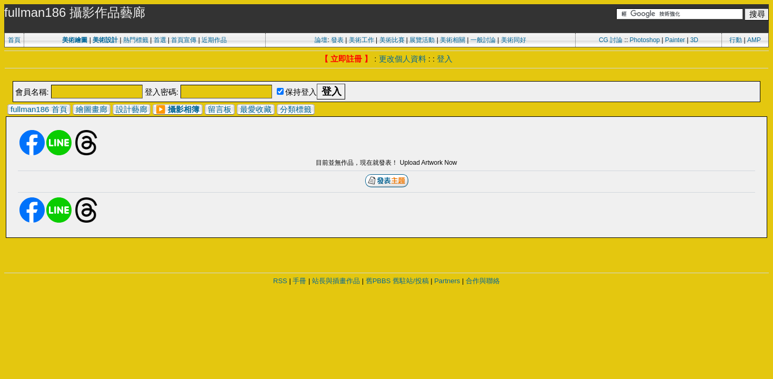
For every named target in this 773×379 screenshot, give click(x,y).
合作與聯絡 (483, 281)
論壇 (321, 40)
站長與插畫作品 (336, 281)
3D (694, 40)
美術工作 (361, 40)
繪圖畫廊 (91, 109)
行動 (735, 40)
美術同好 (513, 40)
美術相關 (452, 40)
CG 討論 (611, 40)
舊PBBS (378, 281)
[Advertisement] (387, 75)
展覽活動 (422, 40)
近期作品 (214, 40)
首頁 (14, 40)
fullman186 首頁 (39, 109)
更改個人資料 (402, 58)
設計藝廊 (131, 109)
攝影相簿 (183, 109)
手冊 (299, 281)
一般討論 (483, 40)
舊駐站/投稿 (411, 281)
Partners (447, 281)
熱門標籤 (135, 40)
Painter (675, 40)
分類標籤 (296, 109)
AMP (754, 40)
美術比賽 (392, 40)
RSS (280, 281)
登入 (445, 58)
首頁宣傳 (183, 40)
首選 (160, 40)
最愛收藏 (256, 109)
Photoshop (645, 40)
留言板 (220, 109)
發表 (337, 40)
